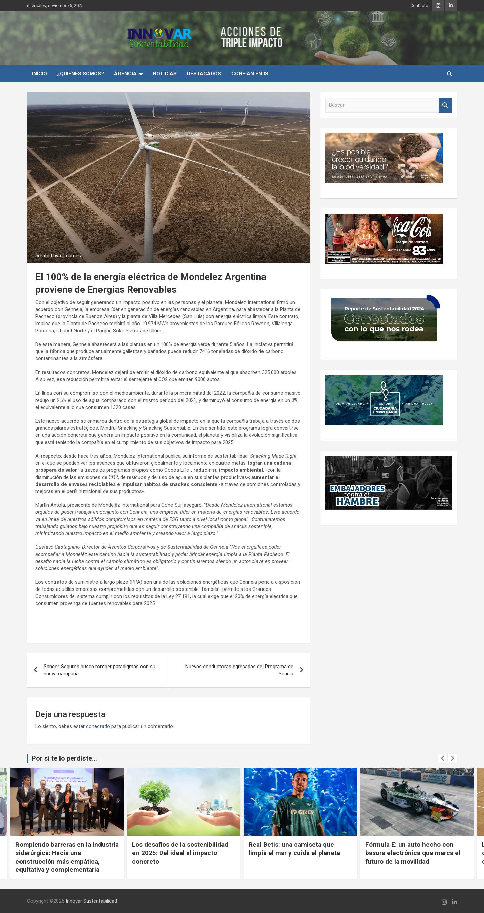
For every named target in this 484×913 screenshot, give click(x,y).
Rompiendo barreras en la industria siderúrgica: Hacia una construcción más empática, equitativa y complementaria (67, 857)
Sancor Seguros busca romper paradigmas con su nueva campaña (99, 670)
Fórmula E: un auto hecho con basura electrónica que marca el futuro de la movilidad (412, 853)
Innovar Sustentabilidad (91, 901)
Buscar (445, 105)
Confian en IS (249, 74)
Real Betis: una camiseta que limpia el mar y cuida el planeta (294, 849)
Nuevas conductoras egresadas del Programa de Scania (239, 670)
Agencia (125, 74)
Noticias (165, 74)
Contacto (419, 5)
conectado (98, 726)
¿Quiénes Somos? (80, 74)
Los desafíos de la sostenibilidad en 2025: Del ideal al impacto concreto (180, 853)
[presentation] (442, 758)
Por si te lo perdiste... (64, 758)
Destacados (204, 74)
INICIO (39, 74)
